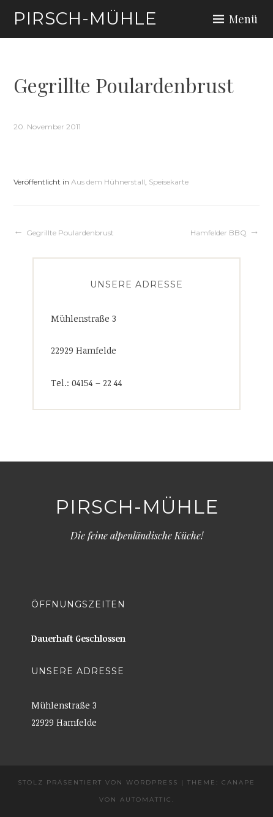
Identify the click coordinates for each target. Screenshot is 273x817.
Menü (243, 19)
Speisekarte (169, 181)
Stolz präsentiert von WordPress (98, 782)
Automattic (146, 800)
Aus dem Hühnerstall (108, 181)
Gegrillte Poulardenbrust (70, 232)
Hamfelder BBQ (218, 232)
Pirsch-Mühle (85, 18)
